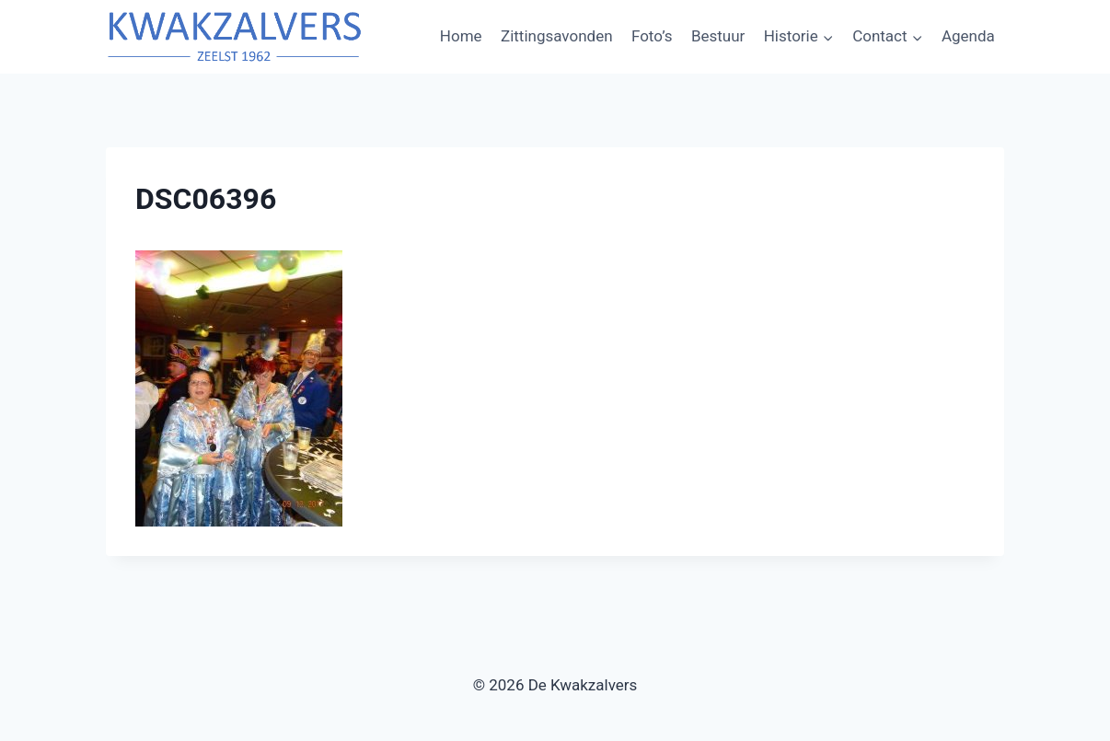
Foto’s (652, 36)
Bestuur (718, 36)
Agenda (968, 36)
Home (461, 36)
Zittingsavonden (557, 36)
